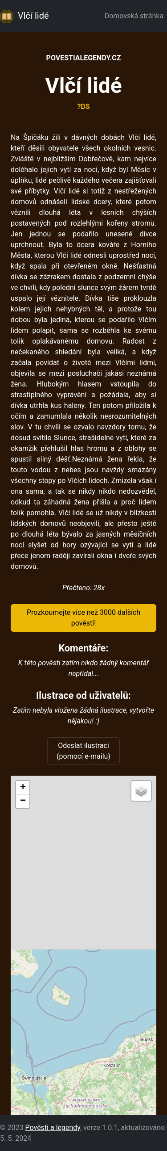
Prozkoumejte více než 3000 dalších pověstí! (83, 617)
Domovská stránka (136, 16)
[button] (22, 787)
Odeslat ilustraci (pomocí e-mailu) (83, 750)
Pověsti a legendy (52, 1127)
